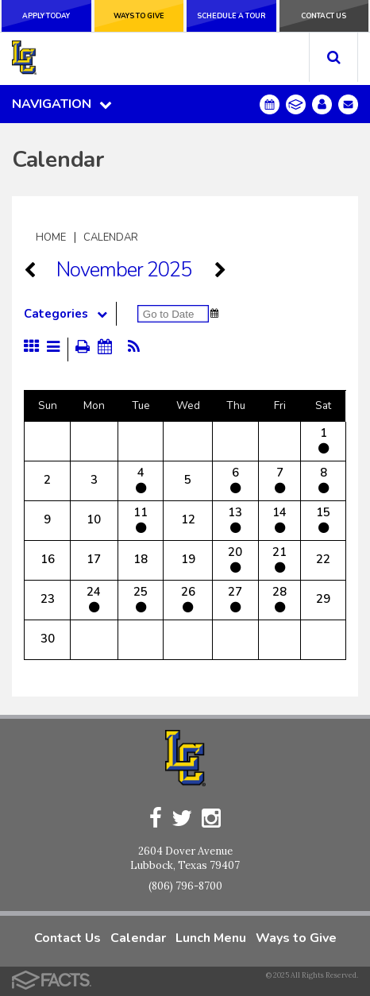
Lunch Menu (210, 938)
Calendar (110, 237)
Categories (70, 314)
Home (51, 237)
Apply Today (46, 16)
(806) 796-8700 (185, 886)
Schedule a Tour (231, 16)
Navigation (62, 104)
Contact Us (323, 16)
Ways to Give (139, 16)
